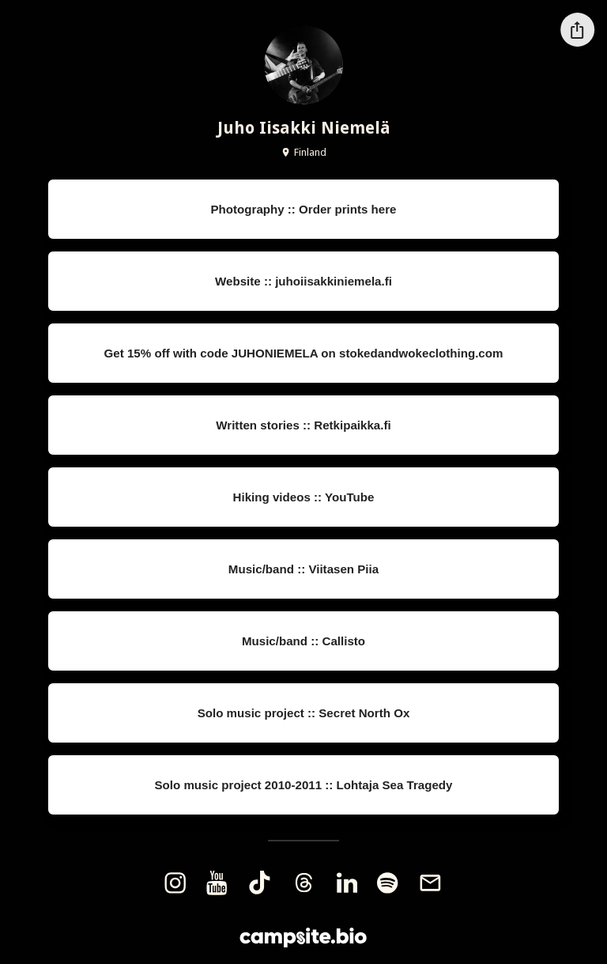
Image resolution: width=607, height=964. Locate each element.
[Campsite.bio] (303, 937)
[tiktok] (259, 882)
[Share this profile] (577, 30)
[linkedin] (347, 882)
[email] (430, 882)
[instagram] (175, 882)
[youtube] (216, 882)
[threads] (303, 882)
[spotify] (388, 882)
